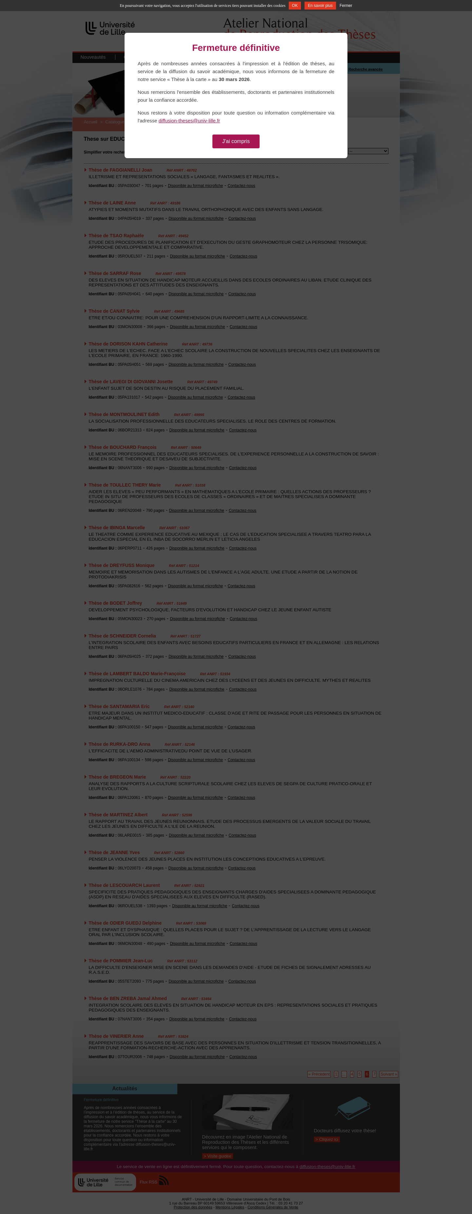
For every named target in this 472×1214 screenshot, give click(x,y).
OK (295, 5)
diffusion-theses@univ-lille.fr (189, 120)
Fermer (346, 5)
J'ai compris (236, 141)
